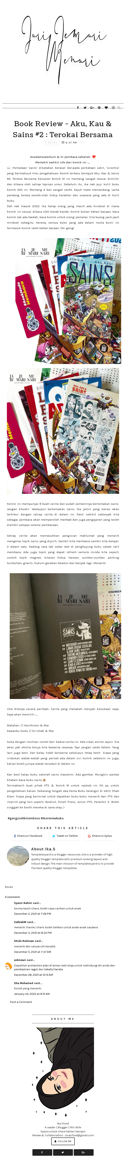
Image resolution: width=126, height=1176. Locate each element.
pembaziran (22, 969)
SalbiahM (20, 922)
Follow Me (63, 1141)
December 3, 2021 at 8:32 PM (33, 933)
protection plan (38, 965)
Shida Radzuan (24, 941)
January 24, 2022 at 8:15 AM (32, 994)
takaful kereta (53, 969)
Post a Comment (21, 1002)
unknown (20, 960)
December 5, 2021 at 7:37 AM (32, 952)
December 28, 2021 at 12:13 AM (33, 975)
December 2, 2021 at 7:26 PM (32, 913)
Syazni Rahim (23, 903)
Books (53, 142)
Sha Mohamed (23, 983)
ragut (34, 969)
